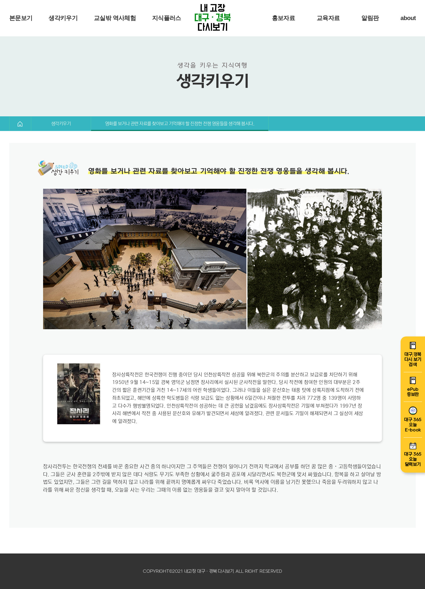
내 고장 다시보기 (212, 18)
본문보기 (20, 18)
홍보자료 (283, 18)
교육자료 (328, 18)
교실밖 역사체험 (115, 18)
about (408, 18)
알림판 (370, 18)
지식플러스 (166, 18)
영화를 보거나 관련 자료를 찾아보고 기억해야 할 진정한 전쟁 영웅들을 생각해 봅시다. (179, 123)
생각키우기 (63, 18)
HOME (20, 123)
